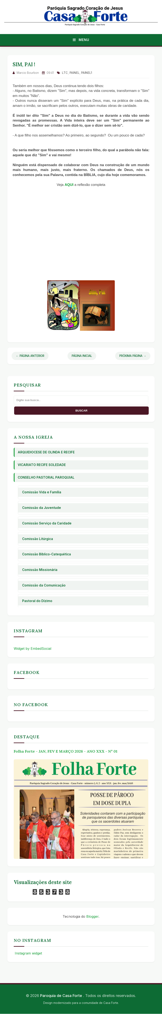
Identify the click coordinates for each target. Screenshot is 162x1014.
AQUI (69, 185)
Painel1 (86, 72)
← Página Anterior (30, 355)
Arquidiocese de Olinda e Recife (46, 452)
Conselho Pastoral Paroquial (46, 477)
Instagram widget (28, 953)
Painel (75, 72)
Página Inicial (82, 355)
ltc (65, 72)
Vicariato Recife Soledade (42, 465)
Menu (81, 40)
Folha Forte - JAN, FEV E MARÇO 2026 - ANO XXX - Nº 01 (65, 751)
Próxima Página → (132, 355)
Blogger (92, 916)
